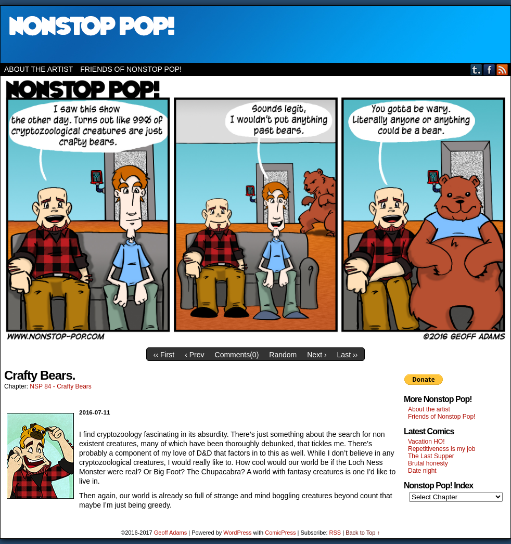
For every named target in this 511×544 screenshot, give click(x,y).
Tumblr (476, 69)
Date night (422, 470)
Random (283, 355)
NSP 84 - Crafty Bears (61, 386)
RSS (502, 69)
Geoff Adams (170, 532)
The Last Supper (431, 456)
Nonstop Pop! (255, 34)
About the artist (38, 69)
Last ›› (347, 355)
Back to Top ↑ (363, 532)
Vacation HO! (426, 441)
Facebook (489, 69)
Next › (316, 355)
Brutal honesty (428, 463)
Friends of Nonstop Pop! (131, 69)
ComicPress (280, 532)
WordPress (237, 532)
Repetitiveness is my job (441, 448)
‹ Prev (194, 355)
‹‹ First (164, 355)
